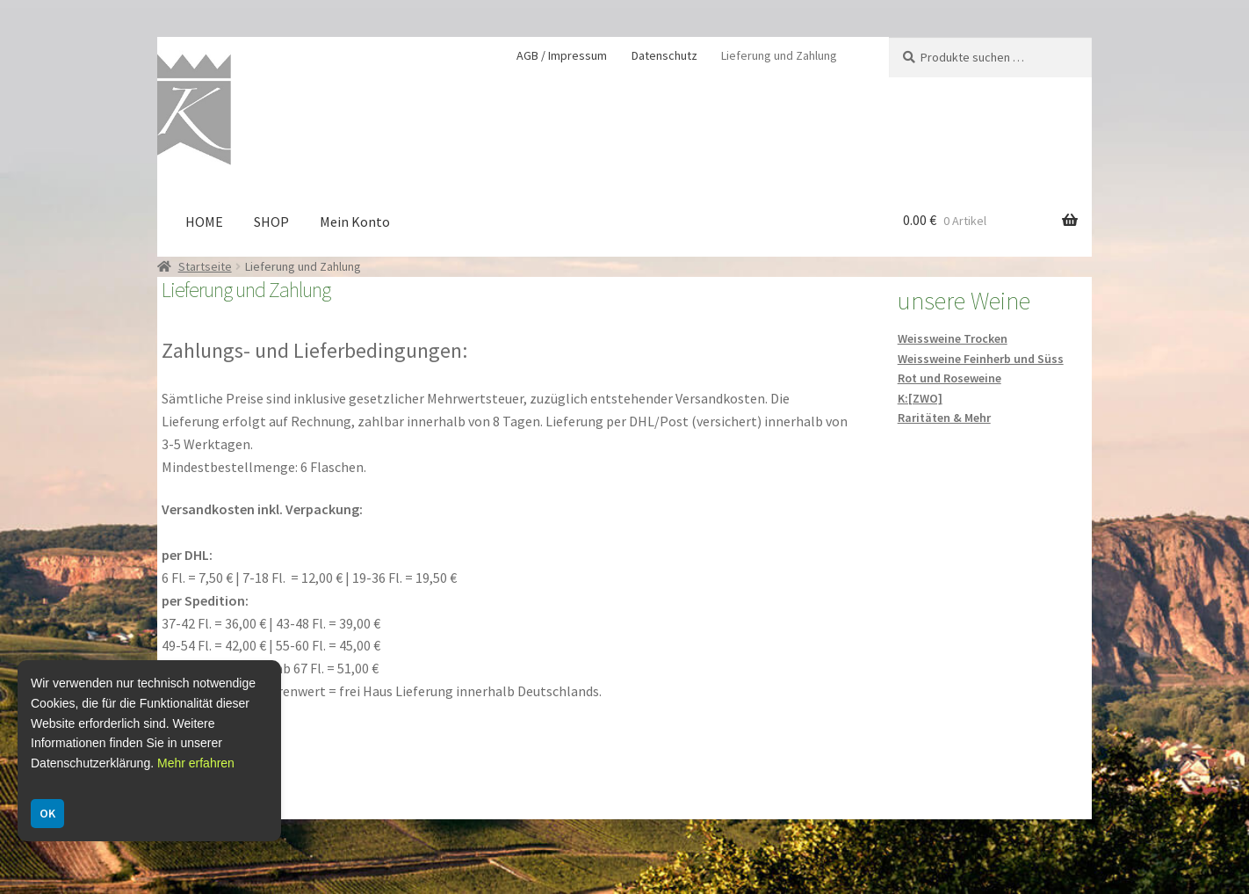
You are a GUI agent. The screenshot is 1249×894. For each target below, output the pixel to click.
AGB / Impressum (561, 55)
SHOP (271, 221)
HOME (204, 221)
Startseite (205, 266)
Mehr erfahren (196, 763)
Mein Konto (355, 221)
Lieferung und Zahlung (779, 55)
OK (47, 813)
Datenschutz (664, 55)
